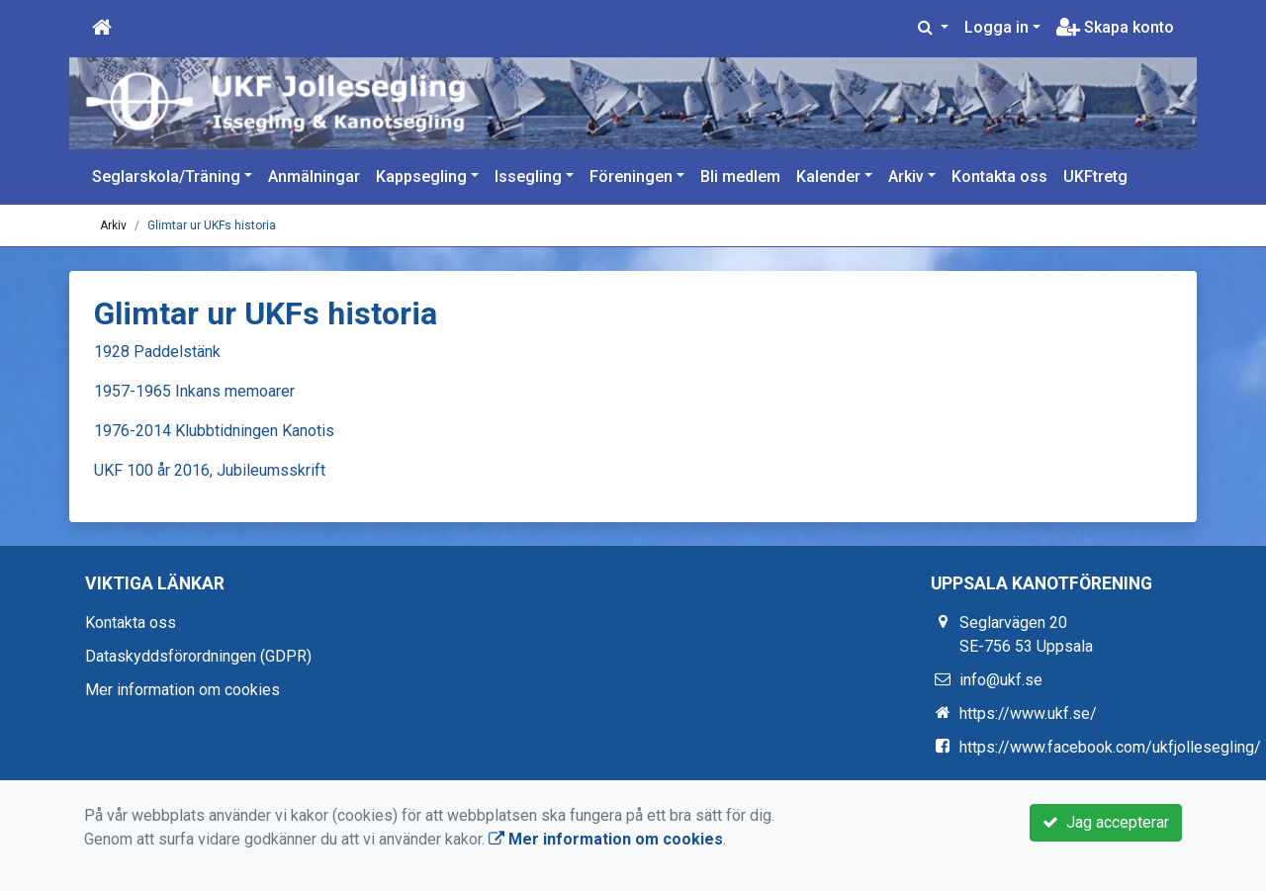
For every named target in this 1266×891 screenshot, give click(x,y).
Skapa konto (1115, 27)
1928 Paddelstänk (157, 351)
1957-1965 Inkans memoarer (194, 391)
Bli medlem (740, 176)
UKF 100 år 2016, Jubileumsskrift (209, 470)
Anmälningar (314, 176)
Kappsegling (421, 176)
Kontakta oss (999, 176)
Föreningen (631, 176)
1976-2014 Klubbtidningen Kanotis (214, 430)
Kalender (828, 176)
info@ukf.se (1000, 679)
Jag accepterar (1105, 822)
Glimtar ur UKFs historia (211, 225)
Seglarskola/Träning (166, 176)
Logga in (996, 27)
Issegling (528, 176)
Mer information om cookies (182, 689)
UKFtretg (1095, 176)
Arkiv (906, 176)
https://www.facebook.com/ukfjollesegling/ (1110, 747)
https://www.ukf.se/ (1028, 713)
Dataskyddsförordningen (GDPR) (198, 656)
